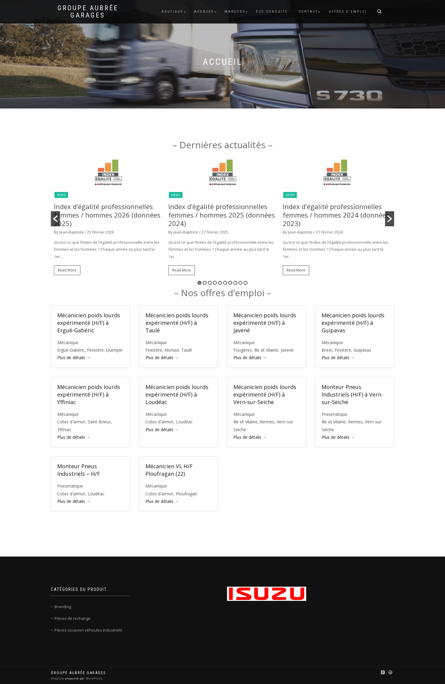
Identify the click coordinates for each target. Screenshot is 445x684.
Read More (67, 270)
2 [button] (205, 283)
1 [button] (199, 283)
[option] (108, 219)
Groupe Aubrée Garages (88, 12)
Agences (204, 12)
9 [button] (240, 283)
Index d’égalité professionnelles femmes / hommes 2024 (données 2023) (336, 215)
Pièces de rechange (72, 618)
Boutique (172, 12)
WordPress (93, 678)
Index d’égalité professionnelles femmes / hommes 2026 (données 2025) (107, 215)
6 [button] (225, 283)
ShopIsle (58, 678)
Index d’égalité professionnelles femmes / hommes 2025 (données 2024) (221, 215)
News (61, 195)
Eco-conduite (272, 12)
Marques (235, 12)
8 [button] (235, 283)
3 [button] (210, 283)
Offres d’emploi (348, 12)
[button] (55, 218)
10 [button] (245, 283)
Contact (308, 12)
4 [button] (215, 283)
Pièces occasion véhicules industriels (88, 630)
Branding (62, 606)
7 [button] (230, 283)
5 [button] (220, 283)
